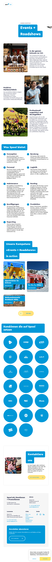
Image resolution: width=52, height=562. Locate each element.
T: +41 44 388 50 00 (34, 505)
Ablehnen (34, 558)
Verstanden (45, 558)
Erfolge (27, 518)
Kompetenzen (29, 517)
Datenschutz (29, 520)
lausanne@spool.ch (12, 521)
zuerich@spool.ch (34, 507)
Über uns (28, 514)
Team (27, 515)
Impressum (29, 521)
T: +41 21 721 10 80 (11, 519)
